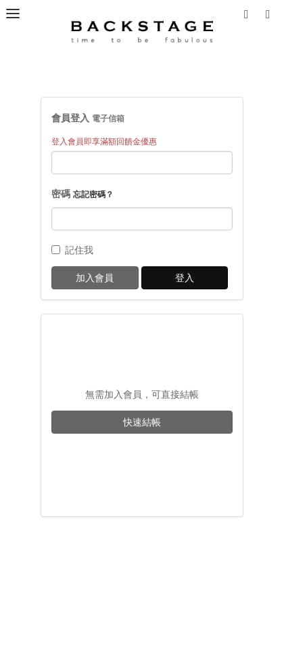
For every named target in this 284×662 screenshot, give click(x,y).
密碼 (82, 194)
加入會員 (95, 278)
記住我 (72, 250)
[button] (271, 13)
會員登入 (87, 118)
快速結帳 (142, 422)
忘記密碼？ (93, 194)
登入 (184, 278)
